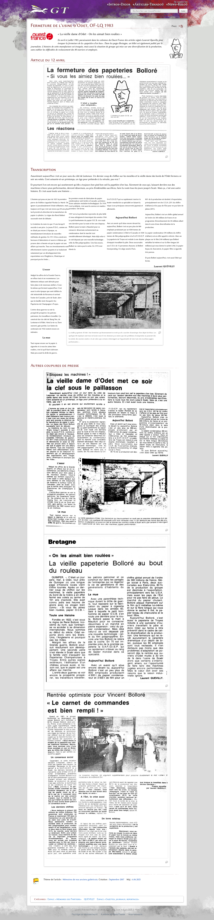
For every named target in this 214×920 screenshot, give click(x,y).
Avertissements (135, 914)
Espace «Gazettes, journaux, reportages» (118, 899)
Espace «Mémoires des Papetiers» (65, 899)
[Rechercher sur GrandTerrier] (154, 11)
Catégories (39, 899)
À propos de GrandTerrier (113, 914)
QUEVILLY (89, 899)
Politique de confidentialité (84, 914)
